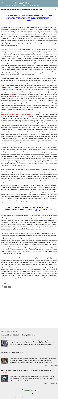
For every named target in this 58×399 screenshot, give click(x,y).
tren (10, 287)
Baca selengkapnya (50, 348)
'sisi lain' (12, 94)
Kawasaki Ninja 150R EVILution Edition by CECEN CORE (18, 335)
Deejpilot (32, 393)
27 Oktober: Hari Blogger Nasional (12, 353)
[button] (56, 9)
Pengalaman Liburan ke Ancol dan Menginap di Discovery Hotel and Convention (26, 370)
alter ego (36, 102)
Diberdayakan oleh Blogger (29, 390)
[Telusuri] (56, 3)
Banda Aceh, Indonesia (13, 290)
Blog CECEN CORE (22, 2)
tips (6, 287)
